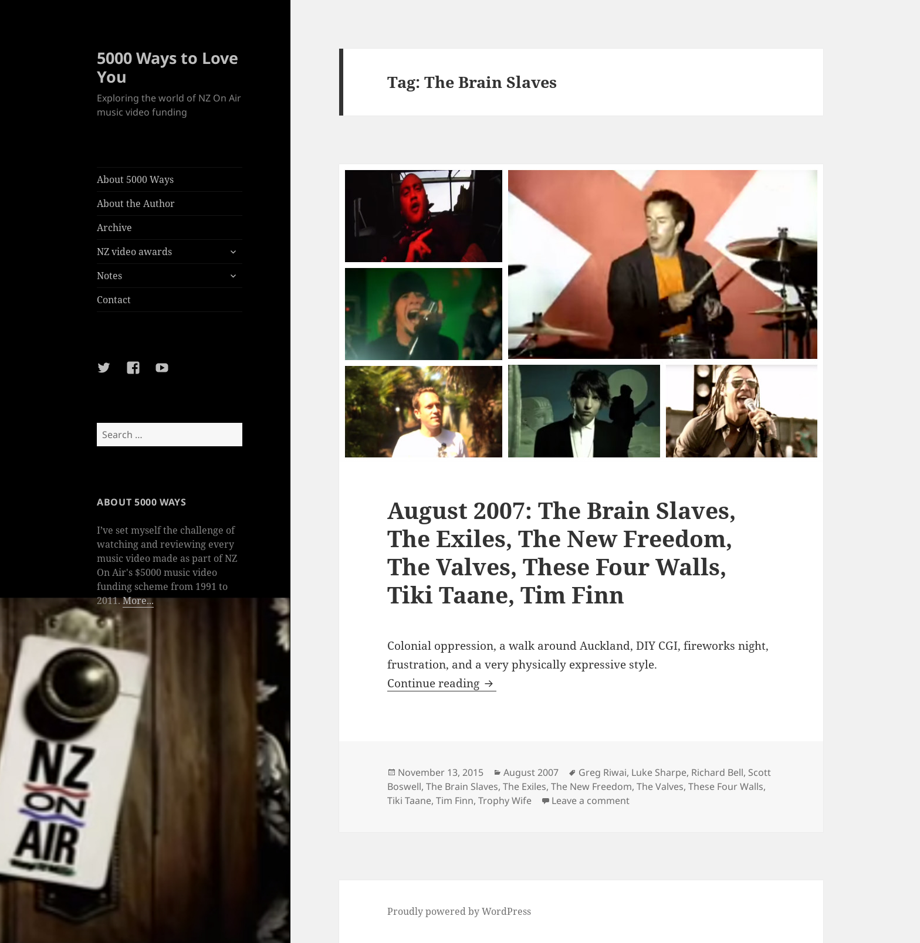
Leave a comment (591, 800)
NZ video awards (134, 251)
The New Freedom (591, 786)
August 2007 (531, 772)
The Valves (660, 786)
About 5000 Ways (135, 179)
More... (138, 600)
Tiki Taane (409, 800)
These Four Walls (725, 786)
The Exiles (524, 786)
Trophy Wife (505, 800)
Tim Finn (454, 800)
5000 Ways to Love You (167, 67)
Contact (114, 299)
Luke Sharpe (658, 772)
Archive (114, 227)
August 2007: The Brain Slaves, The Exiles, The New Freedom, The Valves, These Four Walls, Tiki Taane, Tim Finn (561, 552)
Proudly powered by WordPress (459, 911)
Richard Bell (717, 772)
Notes (109, 275)
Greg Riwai (603, 772)
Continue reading (441, 683)
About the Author (136, 203)
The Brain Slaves (462, 786)
